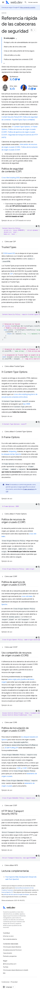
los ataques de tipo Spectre (11, 454)
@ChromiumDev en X (9, 964)
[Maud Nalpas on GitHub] (29, 89)
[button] (20, 158)
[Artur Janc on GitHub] (13, 89)
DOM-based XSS (9, 253)
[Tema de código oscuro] (36, 226)
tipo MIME (26, 404)
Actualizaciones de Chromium (12, 950)
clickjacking (12, 451)
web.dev (4, 13)
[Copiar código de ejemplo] (39, 226)
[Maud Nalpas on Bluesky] (35, 89)
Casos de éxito (7, 953)
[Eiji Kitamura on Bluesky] (19, 80)
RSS (4, 973)
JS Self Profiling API (11, 748)
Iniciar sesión (33, 2)
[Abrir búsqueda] (25, 2)
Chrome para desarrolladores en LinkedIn (15, 970)
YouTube (5, 967)
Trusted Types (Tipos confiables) (23, 120)
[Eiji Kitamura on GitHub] (13, 80)
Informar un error (8, 936)
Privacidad (14, 982)
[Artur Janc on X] (11, 89)
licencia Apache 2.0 (7, 892)
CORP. (24, 768)
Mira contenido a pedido (27, 7)
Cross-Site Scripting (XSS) (11, 178)
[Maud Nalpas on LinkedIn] (32, 89)
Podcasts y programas (10, 956)
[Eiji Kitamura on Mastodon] (16, 80)
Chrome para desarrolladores (12, 947)
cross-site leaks (26, 596)
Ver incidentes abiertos (10, 939)
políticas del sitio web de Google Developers (16, 894)
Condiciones (5, 982)
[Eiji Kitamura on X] (11, 80)
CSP (11, 274)
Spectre (4, 604)
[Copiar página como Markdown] (31, 30)
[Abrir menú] (3, 2)
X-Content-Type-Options (21, 127)
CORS (18, 768)
